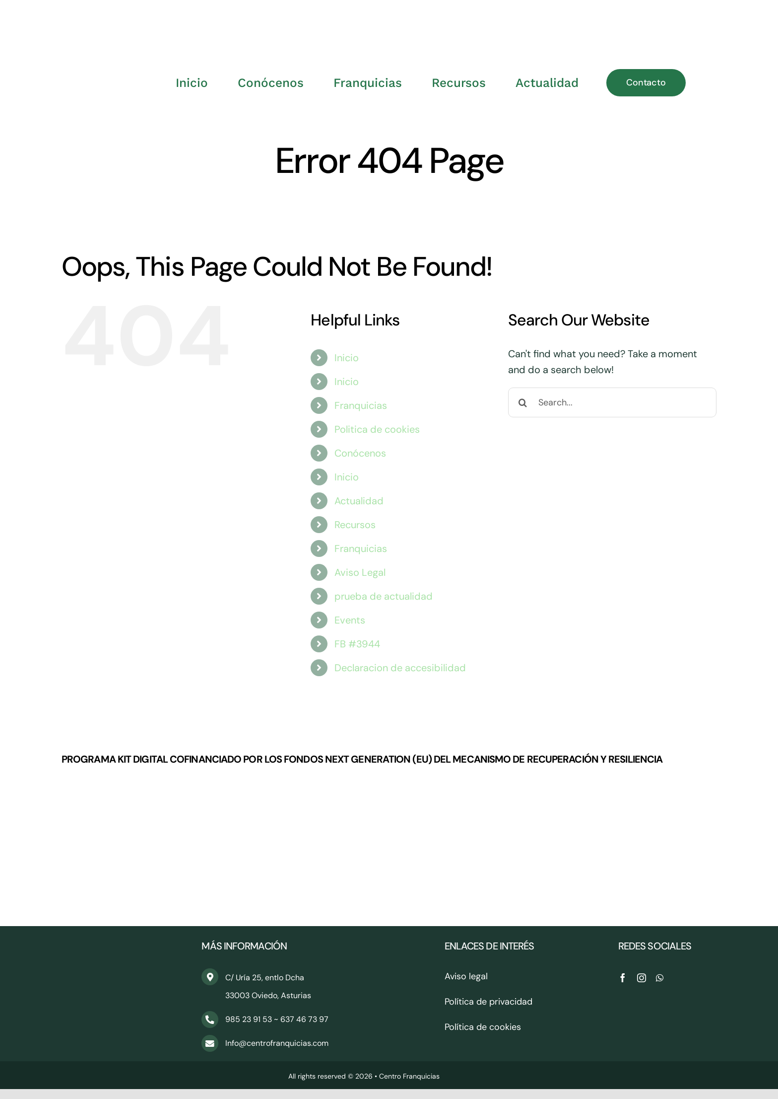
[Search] (523, 402)
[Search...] (612, 402)
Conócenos (360, 453)
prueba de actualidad (383, 596)
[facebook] (622, 977)
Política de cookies (483, 1027)
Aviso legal (466, 976)
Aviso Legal (360, 572)
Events (349, 620)
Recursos (355, 524)
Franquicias (360, 405)
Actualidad (359, 500)
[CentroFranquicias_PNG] (389, 14)
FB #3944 (357, 643)
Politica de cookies (377, 429)
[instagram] (641, 977)
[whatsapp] (659, 977)
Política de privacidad (488, 1002)
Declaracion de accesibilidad (400, 667)
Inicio (346, 357)
